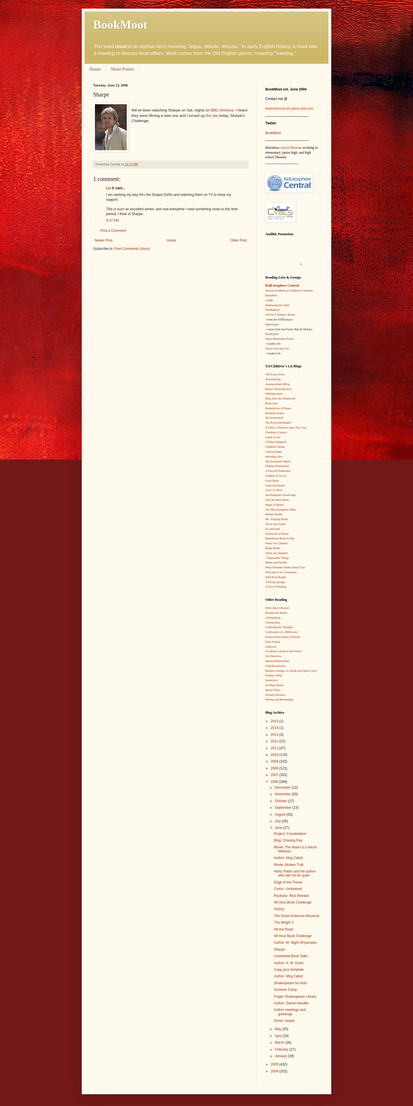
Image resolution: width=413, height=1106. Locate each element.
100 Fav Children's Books (280, 314)
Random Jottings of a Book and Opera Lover (291, 670)
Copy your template (289, 970)
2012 (275, 741)
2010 (275, 755)
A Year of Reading (276, 586)
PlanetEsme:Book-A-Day (280, 538)
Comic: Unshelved (288, 889)
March (280, 1043)
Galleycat (270, 646)
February (282, 1049)
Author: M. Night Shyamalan (295, 943)
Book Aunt (271, 403)
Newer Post (103, 240)
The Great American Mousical (296, 916)
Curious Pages (273, 451)
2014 (275, 728)
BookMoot (273, 133)
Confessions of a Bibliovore (281, 632)
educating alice (274, 456)
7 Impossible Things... (278, 557)
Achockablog (272, 379)
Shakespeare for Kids (290, 983)
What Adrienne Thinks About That (285, 567)
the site (212, 115)
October (281, 801)
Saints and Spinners (276, 553)
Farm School (272, 641)
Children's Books (275, 446)
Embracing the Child (277, 305)
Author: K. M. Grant (288, 963)
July (278, 821)
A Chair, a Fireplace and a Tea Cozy (286, 427)
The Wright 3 (283, 922)
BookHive (271, 295)
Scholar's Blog (273, 675)
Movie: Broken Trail (288, 865)
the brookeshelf (274, 417)
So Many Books (274, 685)
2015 (275, 721)
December (283, 787)
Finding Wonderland (277, 466)
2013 (275, 735)
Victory (279, 909)
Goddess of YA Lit (276, 475)
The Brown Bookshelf (278, 422)
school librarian (291, 148)
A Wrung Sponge (275, 582)
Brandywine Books (276, 612)
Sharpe (279, 949)
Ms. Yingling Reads (276, 519)
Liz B (110, 188)
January (281, 1056)
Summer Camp (285, 990)
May (278, 1029)
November (283, 794)
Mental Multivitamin (277, 661)
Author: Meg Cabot (288, 858)
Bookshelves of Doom (278, 408)
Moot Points (123, 69)
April (279, 1036)
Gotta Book (271, 480)
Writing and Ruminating (279, 699)
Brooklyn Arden (274, 413)
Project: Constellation (290, 834)
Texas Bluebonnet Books (279, 338)
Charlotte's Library (276, 432)
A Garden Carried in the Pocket (283, 651)
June (279, 828)
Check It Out (272, 437)
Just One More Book (277, 499)
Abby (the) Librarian (277, 607)
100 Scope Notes (275, 374)
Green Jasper (284, 1021)
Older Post (238, 240)
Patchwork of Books (277, 533)
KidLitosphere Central (282, 285)
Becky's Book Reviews (278, 389)
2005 (275, 1064)
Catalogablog (272, 617)
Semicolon (271, 680)
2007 (275, 775)
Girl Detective (273, 656)
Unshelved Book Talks (291, 956)
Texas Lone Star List (277, 348)
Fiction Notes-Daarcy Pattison (282, 636)
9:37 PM (112, 221)
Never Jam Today (275, 524)
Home (95, 69)
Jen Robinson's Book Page (280, 495)
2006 (275, 782)
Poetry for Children (276, 543)
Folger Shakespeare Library (295, 997)
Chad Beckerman (275, 665)
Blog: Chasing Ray (288, 840)
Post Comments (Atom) (132, 249)
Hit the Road (283, 929)
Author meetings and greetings (290, 1012)
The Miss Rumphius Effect (280, 509)
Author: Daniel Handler (291, 1003)
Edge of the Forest (288, 882)
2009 (275, 761)
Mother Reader (274, 514)
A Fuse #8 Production (277, 470)
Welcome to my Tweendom (281, 572)
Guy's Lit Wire (273, 490)
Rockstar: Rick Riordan (291, 896)
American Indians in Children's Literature (289, 290)
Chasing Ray (272, 622)
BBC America (222, 110)
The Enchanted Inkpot (278, 461)
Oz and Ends (272, 528)
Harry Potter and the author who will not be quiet (294, 873)
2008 (275, 768)
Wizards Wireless (275, 694)
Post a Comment (113, 231)
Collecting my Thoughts (279, 627)
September (284, 808)
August (281, 814)
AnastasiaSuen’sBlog (277, 384)
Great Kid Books (275, 485)
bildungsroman (274, 393)
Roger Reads (272, 548)
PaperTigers (272, 324)
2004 (275, 1071)
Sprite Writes (272, 690)
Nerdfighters (272, 309)
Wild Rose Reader (275, 577)
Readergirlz (271, 333)
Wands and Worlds (276, 562)
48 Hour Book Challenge (292, 902)
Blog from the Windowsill (280, 398)
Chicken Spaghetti (276, 441)
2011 (275, 748)
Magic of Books (274, 504)
